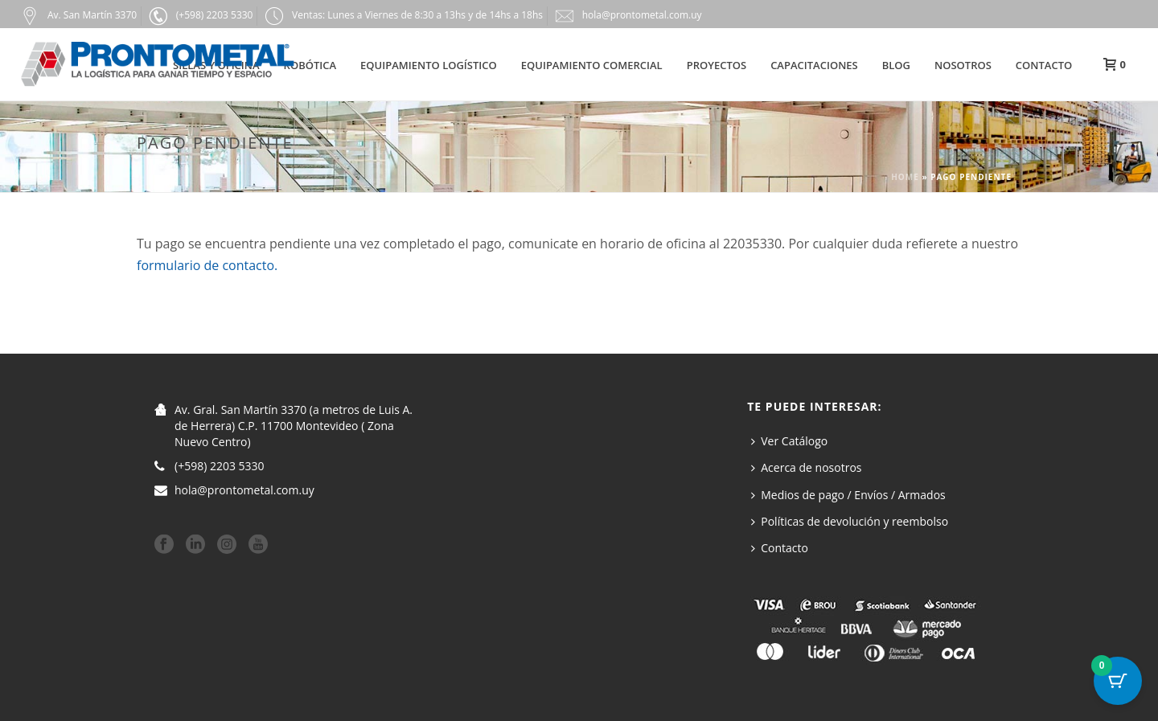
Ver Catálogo (789, 441)
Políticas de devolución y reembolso (849, 521)
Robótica (310, 65)
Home (905, 176)
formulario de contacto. (207, 265)
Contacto (1044, 65)
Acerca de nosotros (806, 467)
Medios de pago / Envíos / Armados (848, 494)
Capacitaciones (814, 65)
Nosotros (963, 65)
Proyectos (716, 65)
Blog (896, 65)
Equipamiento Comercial (592, 65)
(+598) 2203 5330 (220, 466)
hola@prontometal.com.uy (244, 490)
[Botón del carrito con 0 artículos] (1118, 681)
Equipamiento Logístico (428, 65)
